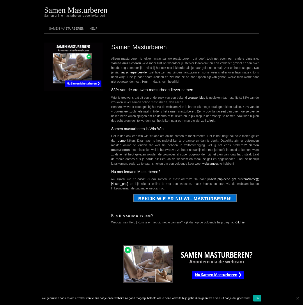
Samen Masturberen (76, 10)
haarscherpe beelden (133, 72)
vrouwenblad (196, 97)
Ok (257, 298)
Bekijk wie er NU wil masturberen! (185, 198)
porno (122, 140)
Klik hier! (240, 222)
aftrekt (211, 120)
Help (94, 28)
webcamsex (210, 163)
